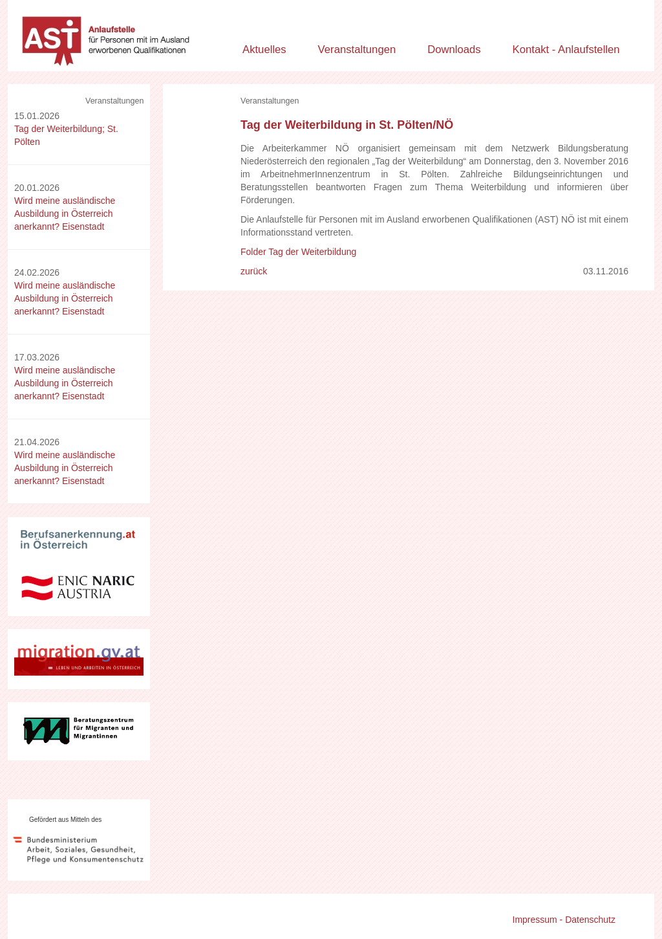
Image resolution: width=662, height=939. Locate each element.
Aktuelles (264, 49)
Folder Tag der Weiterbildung (298, 252)
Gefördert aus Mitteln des (65, 819)
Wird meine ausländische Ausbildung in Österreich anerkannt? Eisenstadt (64, 213)
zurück (253, 271)
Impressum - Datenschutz (564, 919)
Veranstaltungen (357, 49)
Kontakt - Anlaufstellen (566, 49)
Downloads (454, 49)
